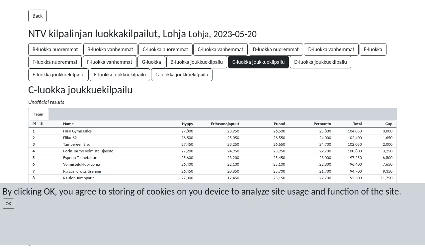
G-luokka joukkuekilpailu (181, 74)
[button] (212, 130)
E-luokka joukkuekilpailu (58, 74)
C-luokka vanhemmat (220, 49)
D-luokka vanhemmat (331, 49)
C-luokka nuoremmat (165, 49)
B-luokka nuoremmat (55, 49)
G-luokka (151, 62)
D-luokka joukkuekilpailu (320, 62)
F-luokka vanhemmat (109, 62)
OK (8, 204)
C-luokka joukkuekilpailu (258, 62)
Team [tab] (38, 114)
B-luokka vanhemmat (110, 49)
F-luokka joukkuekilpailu (120, 74)
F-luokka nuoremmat (55, 62)
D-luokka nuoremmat (276, 49)
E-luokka (373, 49)
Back (37, 16)
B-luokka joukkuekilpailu (197, 62)
